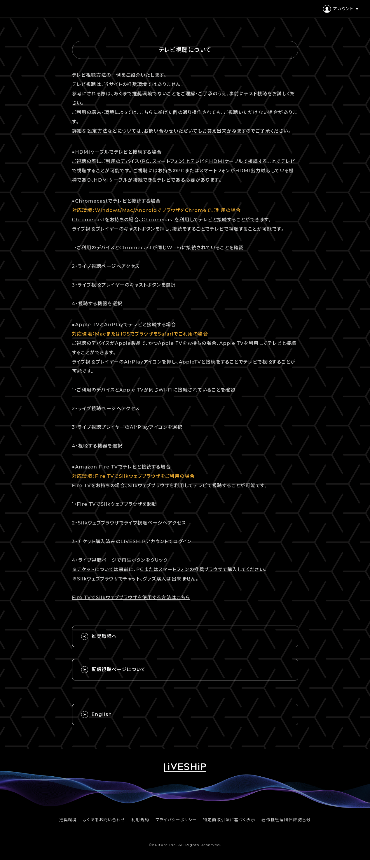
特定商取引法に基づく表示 (229, 819)
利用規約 (140, 819)
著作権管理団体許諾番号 (286, 819)
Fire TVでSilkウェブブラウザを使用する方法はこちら (131, 597)
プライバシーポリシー (176, 819)
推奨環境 (68, 819)
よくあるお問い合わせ (104, 819)
